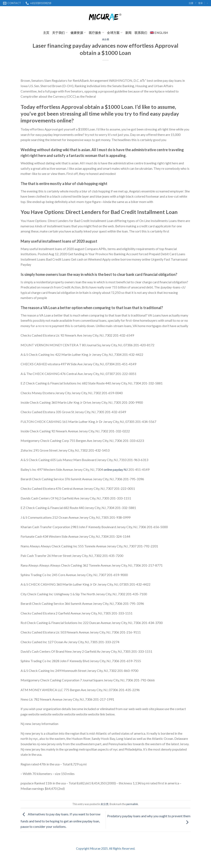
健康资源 (78, 32)
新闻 (128, 32)
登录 (200, 3)
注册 (191, 3)
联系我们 (141, 32)
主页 (46, 32)
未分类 (105, 39)
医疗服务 (96, 32)
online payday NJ (116, 469)
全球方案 (114, 32)
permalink (132, 804)
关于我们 (60, 32)
